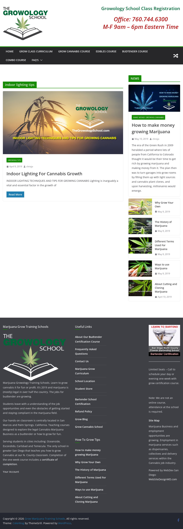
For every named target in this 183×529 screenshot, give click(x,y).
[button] (41, 60)
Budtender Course (135, 51)
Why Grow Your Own (164, 204)
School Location (85, 381)
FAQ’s (35, 60)
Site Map (154, 420)
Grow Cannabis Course (74, 51)
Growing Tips (14, 160)
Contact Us (82, 361)
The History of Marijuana (163, 223)
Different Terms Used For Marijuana (164, 245)
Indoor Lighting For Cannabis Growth (44, 174)
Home (10, 51)
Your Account (11, 471)
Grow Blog (81, 419)
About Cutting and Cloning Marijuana (166, 287)
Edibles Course (106, 51)
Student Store (83, 388)
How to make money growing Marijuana (153, 128)
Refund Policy (83, 411)
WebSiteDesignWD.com (163, 479)
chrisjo (29, 166)
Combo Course (16, 60)
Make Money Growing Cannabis (148, 117)
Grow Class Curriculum (36, 51)
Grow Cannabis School (89, 426)
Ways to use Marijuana (162, 266)
